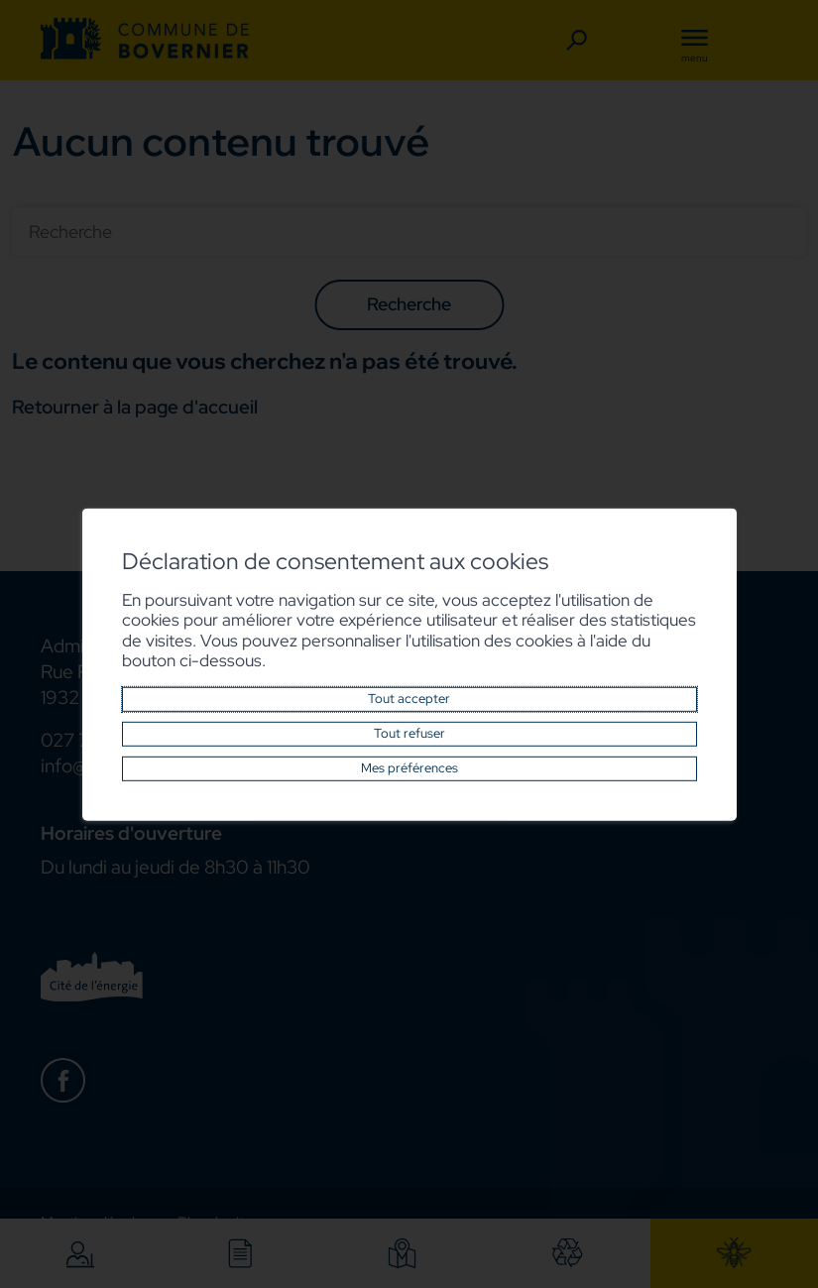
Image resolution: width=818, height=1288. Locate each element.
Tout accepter (409, 698)
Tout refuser (409, 733)
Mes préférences (409, 768)
